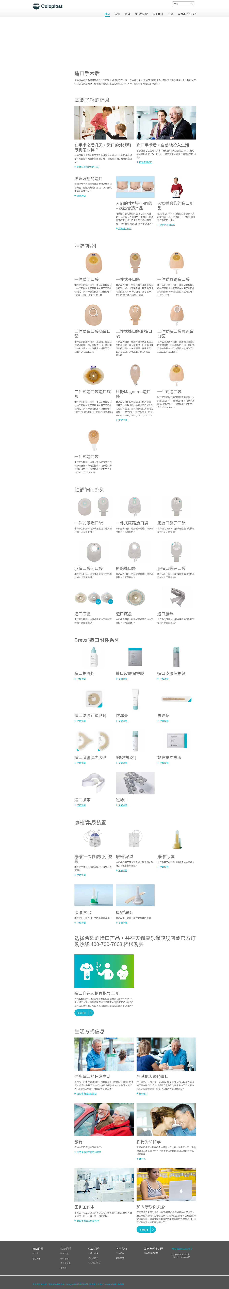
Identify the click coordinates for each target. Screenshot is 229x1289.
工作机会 (120, 1253)
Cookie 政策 (110, 1284)
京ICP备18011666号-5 (182, 1248)
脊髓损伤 (64, 1258)
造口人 (35, 1253)
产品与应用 (93, 1253)
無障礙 (121, 1284)
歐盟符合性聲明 (96, 1284)
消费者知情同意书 (56, 1284)
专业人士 (36, 1258)
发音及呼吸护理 (151, 1253)
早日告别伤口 (94, 1262)
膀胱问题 (64, 1253)
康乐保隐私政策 (39, 1284)
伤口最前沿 (93, 1257)
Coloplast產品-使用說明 (77, 1284)
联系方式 (120, 1257)
